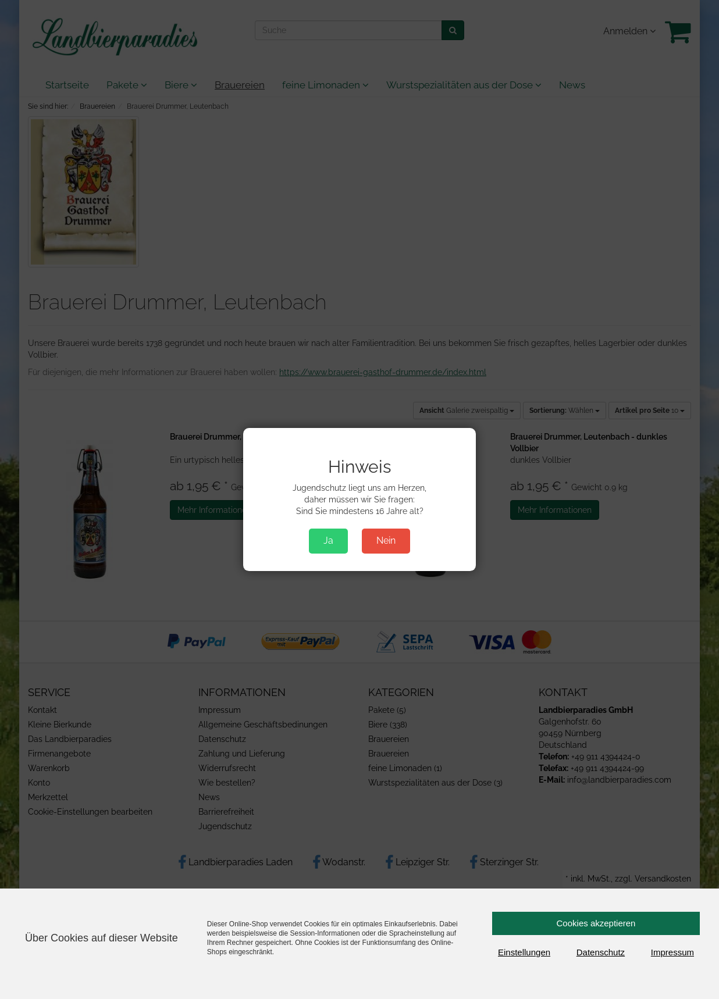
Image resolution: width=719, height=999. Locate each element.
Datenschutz (600, 952)
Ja (328, 540)
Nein (386, 540)
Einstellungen (524, 952)
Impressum (672, 952)
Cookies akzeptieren (596, 923)
